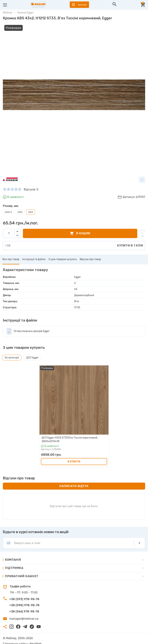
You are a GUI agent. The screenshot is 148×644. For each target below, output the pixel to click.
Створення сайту (15, 638)
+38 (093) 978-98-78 (24, 593)
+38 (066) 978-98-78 (24, 605)
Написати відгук (74, 480)
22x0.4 (8, 206)
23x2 (20, 206)
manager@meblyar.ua (23, 613)
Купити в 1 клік (130, 240)
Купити (74, 456)
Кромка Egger (26, 12)
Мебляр (7, 12)
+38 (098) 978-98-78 (24, 599)
